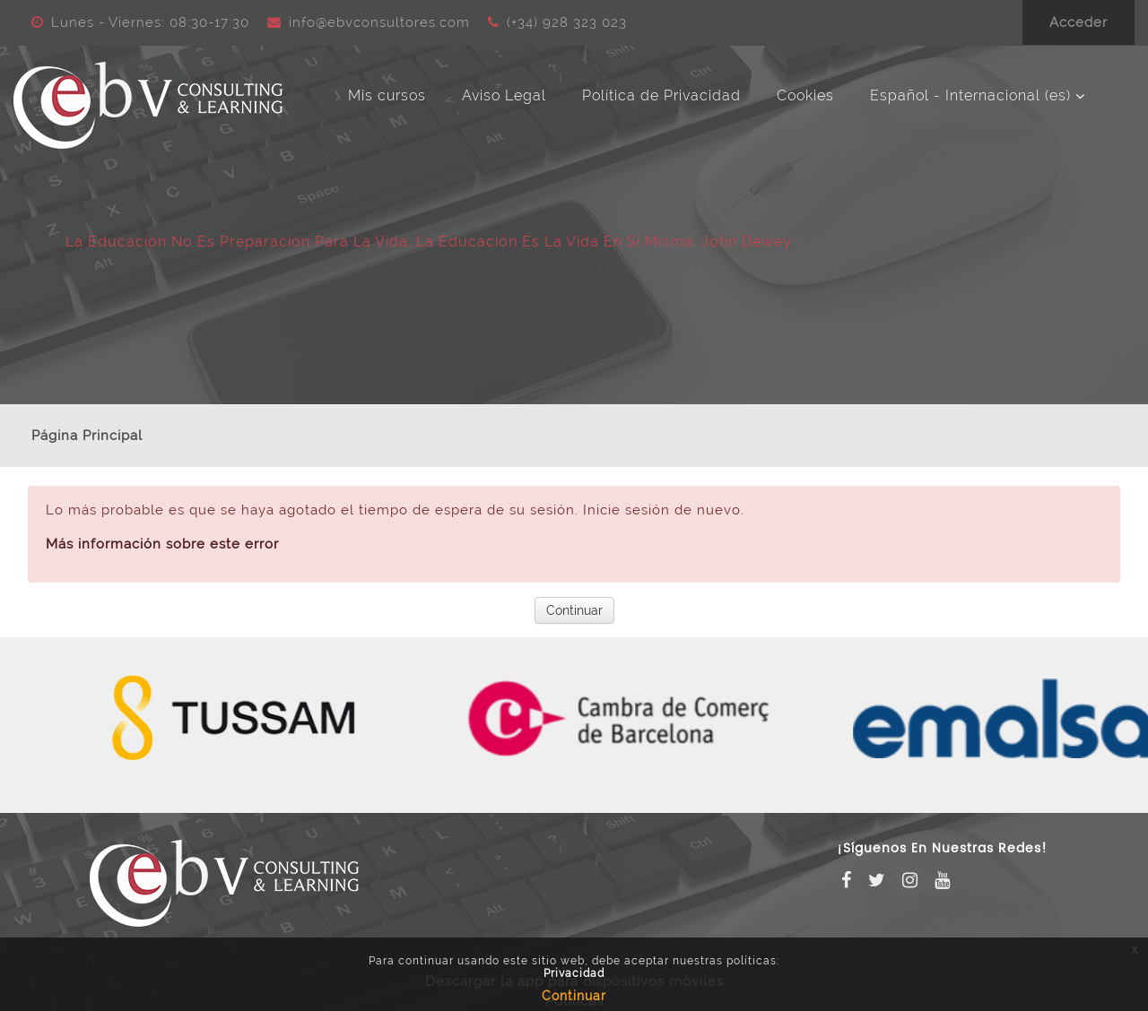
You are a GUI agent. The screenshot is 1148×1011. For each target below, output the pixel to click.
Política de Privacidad (661, 95)
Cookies (805, 95)
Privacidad (574, 973)
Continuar (574, 610)
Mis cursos (387, 95)
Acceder (1078, 22)
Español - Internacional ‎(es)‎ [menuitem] (970, 95)
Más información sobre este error (162, 544)
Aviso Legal (504, 95)
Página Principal (87, 436)
